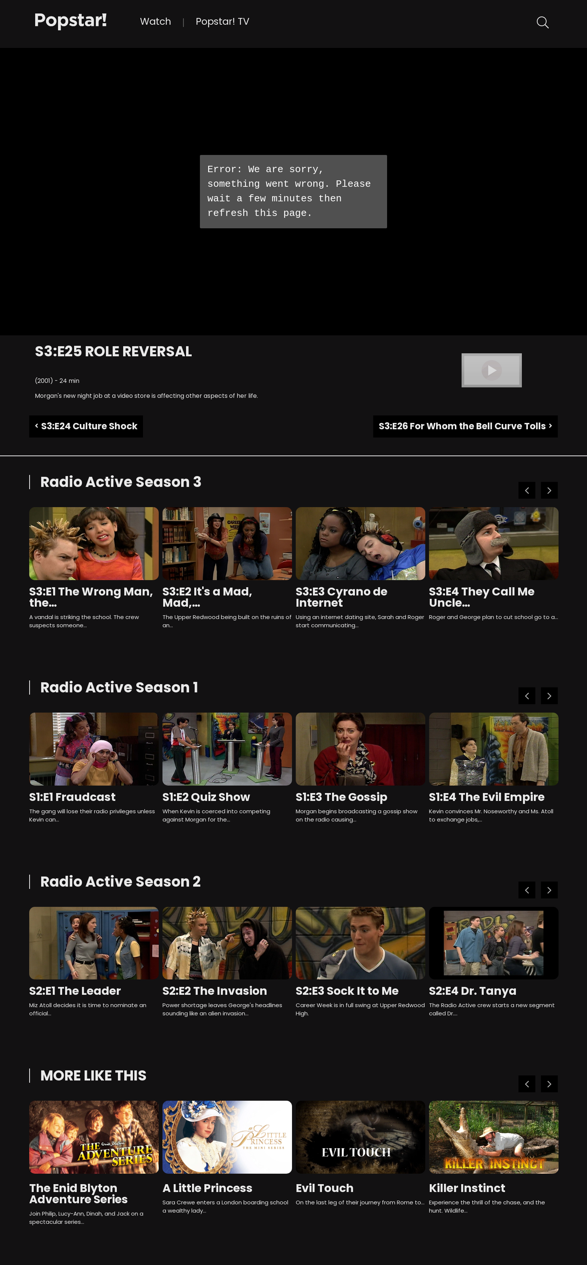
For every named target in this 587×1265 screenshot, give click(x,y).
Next (549, 490)
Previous (526, 490)
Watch (155, 21)
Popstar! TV (222, 21)
